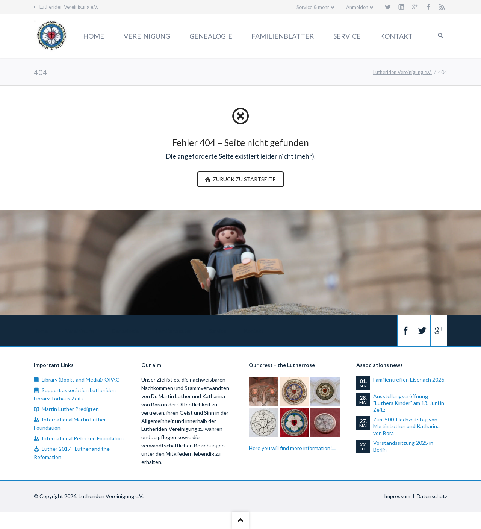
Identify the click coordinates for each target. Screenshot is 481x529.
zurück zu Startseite (244, 179)
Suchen (440, 36)
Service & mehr (312, 7)
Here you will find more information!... (292, 448)
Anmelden (357, 7)
